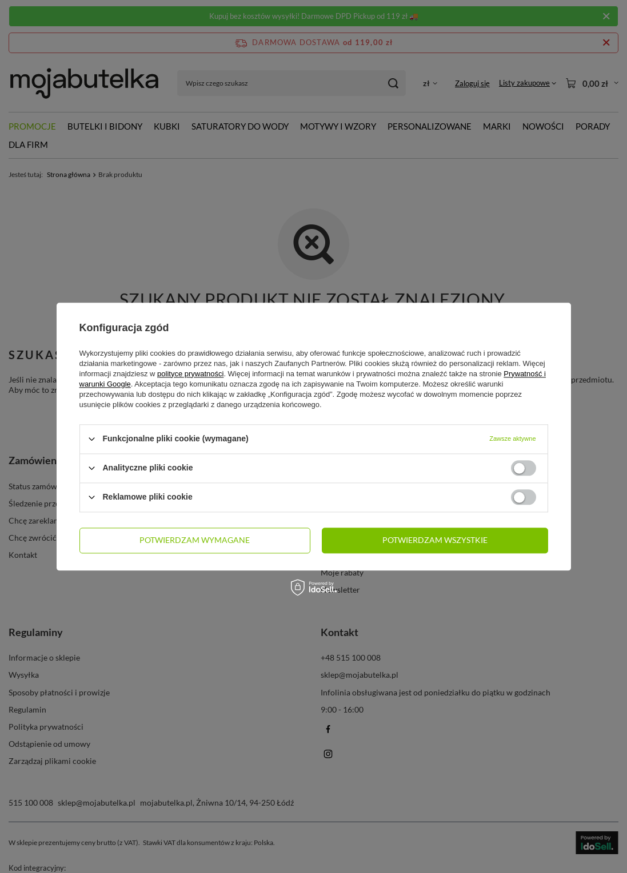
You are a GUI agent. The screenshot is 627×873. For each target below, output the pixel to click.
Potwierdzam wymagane (194, 540)
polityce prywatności (190, 373)
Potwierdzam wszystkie (435, 540)
